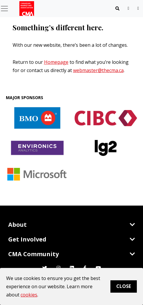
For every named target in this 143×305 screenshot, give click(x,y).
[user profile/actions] (138, 8)
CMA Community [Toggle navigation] (71, 254)
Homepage (56, 62)
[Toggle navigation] (117, 8)
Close (123, 286)
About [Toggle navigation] (71, 225)
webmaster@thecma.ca (98, 70)
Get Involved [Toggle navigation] (71, 239)
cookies (29, 294)
